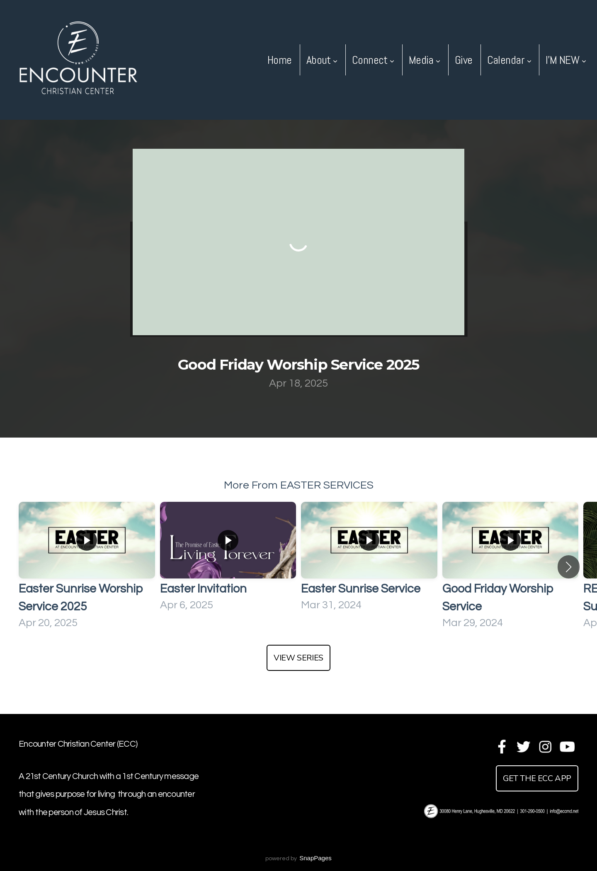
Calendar (509, 60)
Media (424, 60)
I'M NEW (566, 60)
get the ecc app (537, 778)
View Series (298, 657)
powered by (298, 858)
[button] (568, 567)
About (321, 60)
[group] (87, 567)
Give (464, 60)
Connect (373, 60)
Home (279, 60)
